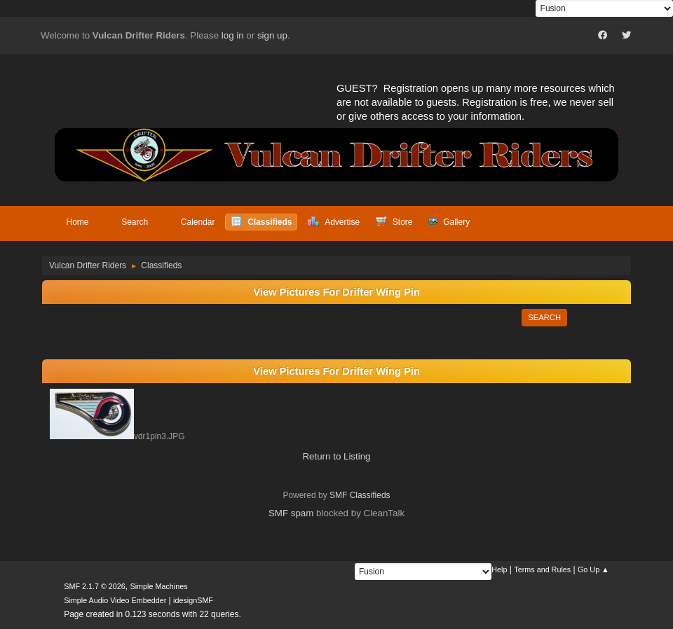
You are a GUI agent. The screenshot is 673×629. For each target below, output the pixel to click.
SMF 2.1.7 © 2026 (94, 586)
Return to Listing (336, 456)
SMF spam (290, 513)
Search (544, 317)
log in (233, 35)
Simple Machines (159, 586)
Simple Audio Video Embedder (115, 600)
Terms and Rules (542, 569)
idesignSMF (193, 600)
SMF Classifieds (359, 495)
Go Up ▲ (593, 569)
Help (499, 569)
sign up (272, 35)
